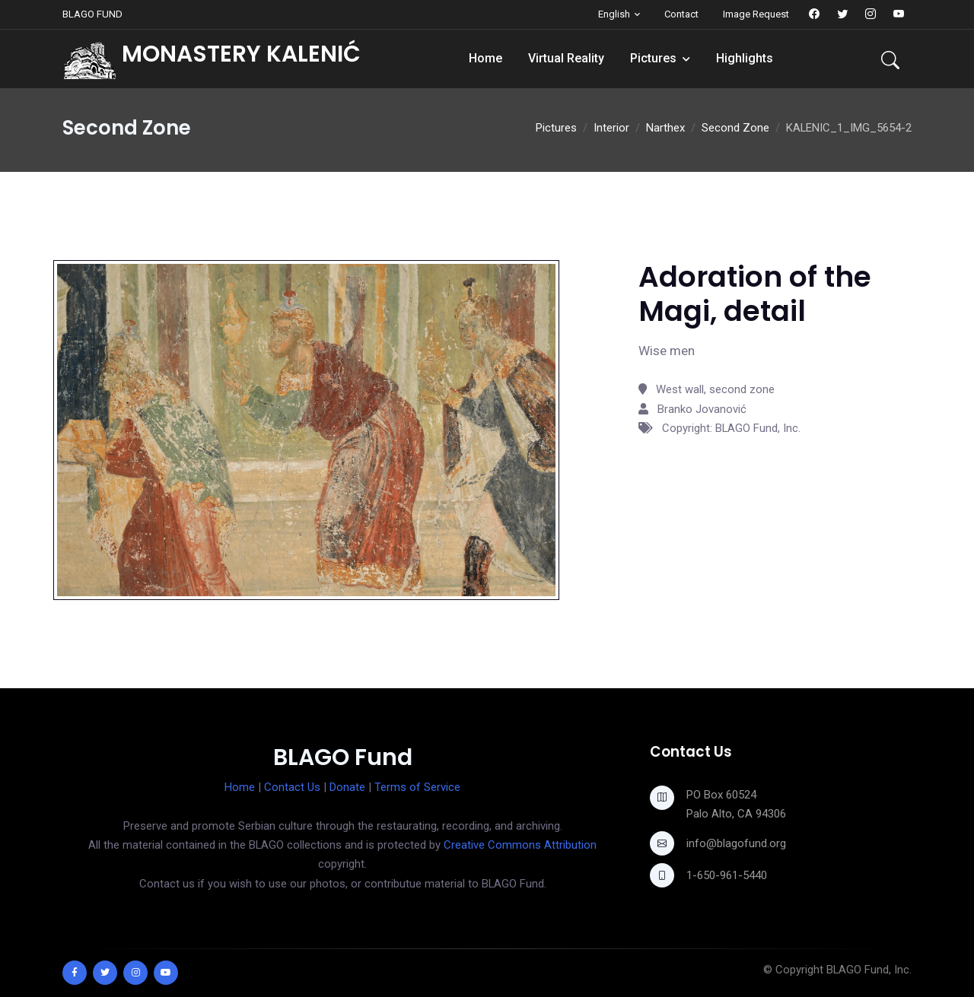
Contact (681, 14)
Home (485, 58)
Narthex (665, 128)
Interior (611, 128)
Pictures (653, 58)
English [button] (614, 14)
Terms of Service (417, 787)
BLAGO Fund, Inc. (869, 969)
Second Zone (735, 128)
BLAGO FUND (92, 14)
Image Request (756, 14)
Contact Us (292, 787)
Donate (347, 787)
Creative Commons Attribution (520, 845)
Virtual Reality (566, 58)
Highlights (744, 58)
